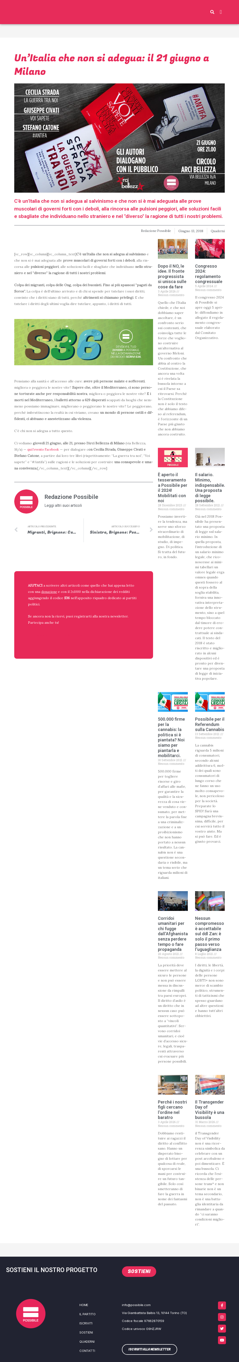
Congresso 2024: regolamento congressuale (208, 274)
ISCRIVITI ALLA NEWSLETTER (59, 635)
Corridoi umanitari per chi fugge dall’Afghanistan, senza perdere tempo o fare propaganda (174, 934)
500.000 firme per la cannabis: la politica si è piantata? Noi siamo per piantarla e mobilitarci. (171, 737)
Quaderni (217, 231)
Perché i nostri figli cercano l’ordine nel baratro (172, 1109)
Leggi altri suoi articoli (63, 506)
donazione (49, 592)
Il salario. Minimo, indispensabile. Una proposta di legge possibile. (210, 487)
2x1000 (77, 592)
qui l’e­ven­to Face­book (44, 449)
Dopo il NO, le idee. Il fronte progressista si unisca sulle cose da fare (172, 276)
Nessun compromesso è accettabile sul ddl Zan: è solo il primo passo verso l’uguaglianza (209, 934)
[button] (212, 12)
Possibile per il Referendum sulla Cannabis (210, 724)
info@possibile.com (136, 1305)
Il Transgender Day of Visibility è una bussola (209, 1109)
